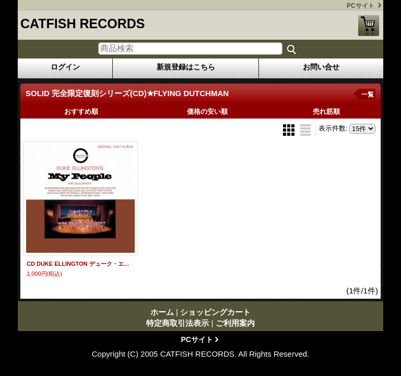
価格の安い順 (207, 111)
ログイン (65, 67)
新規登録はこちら (186, 67)
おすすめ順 (81, 111)
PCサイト (360, 5)
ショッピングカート (368, 25)
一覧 (367, 94)
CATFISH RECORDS (82, 23)
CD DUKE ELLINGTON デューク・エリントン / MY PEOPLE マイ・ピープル (80, 264)
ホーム (162, 312)
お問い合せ (321, 67)
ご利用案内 (235, 323)
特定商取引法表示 (177, 323)
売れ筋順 (326, 111)
